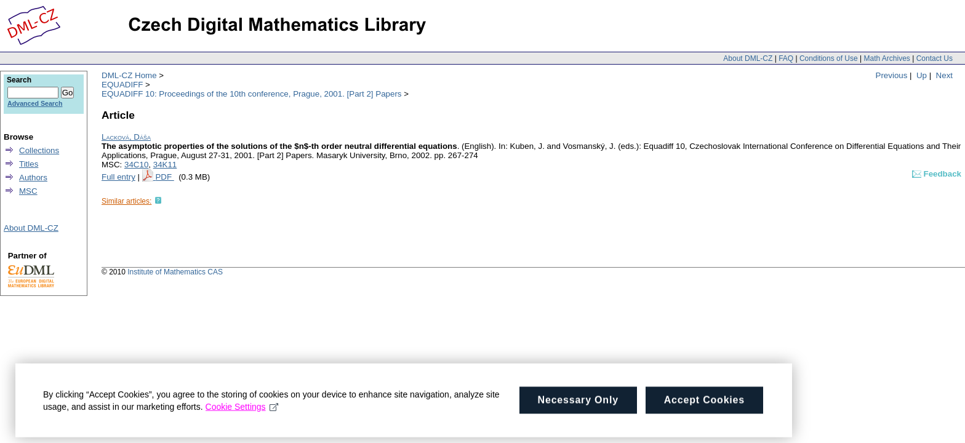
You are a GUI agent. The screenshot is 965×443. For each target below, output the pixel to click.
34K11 (165, 164)
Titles (28, 164)
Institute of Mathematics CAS (175, 272)
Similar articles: (126, 201)
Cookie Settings (242, 410)
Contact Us (934, 58)
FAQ (786, 58)
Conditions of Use (828, 58)
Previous (892, 75)
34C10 (136, 164)
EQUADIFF (122, 84)
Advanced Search (34, 103)
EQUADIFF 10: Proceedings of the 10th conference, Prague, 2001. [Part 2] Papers (252, 93)
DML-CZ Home (129, 75)
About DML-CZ (747, 58)
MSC (28, 191)
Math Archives (886, 58)
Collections (39, 150)
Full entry (118, 177)
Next (944, 75)
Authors (33, 177)
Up (921, 75)
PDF (164, 177)
